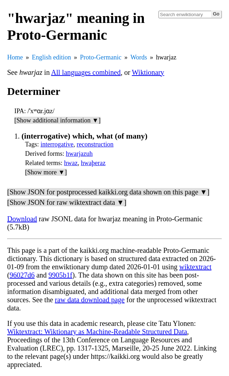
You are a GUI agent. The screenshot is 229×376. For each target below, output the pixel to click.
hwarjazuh (79, 153)
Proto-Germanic (101, 57)
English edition (51, 57)
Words (138, 57)
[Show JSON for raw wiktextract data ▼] (66, 202)
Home (15, 57)
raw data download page (90, 300)
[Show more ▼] (46, 172)
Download (22, 219)
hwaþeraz (93, 163)
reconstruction (95, 144)
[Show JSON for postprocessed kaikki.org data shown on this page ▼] (108, 192)
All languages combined (86, 72)
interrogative (56, 144)
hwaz (71, 163)
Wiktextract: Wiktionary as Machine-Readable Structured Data (97, 332)
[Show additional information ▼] (57, 120)
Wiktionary (148, 72)
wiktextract (195, 267)
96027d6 (22, 275)
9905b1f (61, 275)
